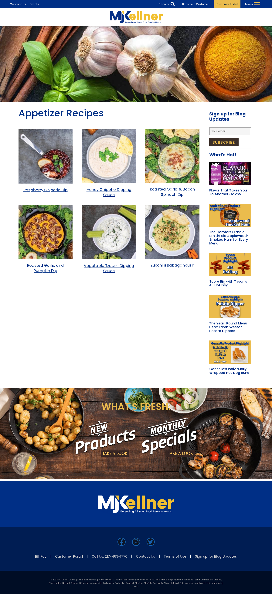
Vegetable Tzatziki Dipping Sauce (109, 268)
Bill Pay (40, 556)
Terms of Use (175, 556)
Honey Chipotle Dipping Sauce (109, 192)
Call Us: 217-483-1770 (109, 556)
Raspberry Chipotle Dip (45, 190)
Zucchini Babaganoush (172, 265)
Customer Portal (227, 4)
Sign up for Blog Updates (216, 556)
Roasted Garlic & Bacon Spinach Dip (172, 192)
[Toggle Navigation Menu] (253, 4)
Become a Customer (195, 4)
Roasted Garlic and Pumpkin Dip (45, 268)
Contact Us (145, 556)
